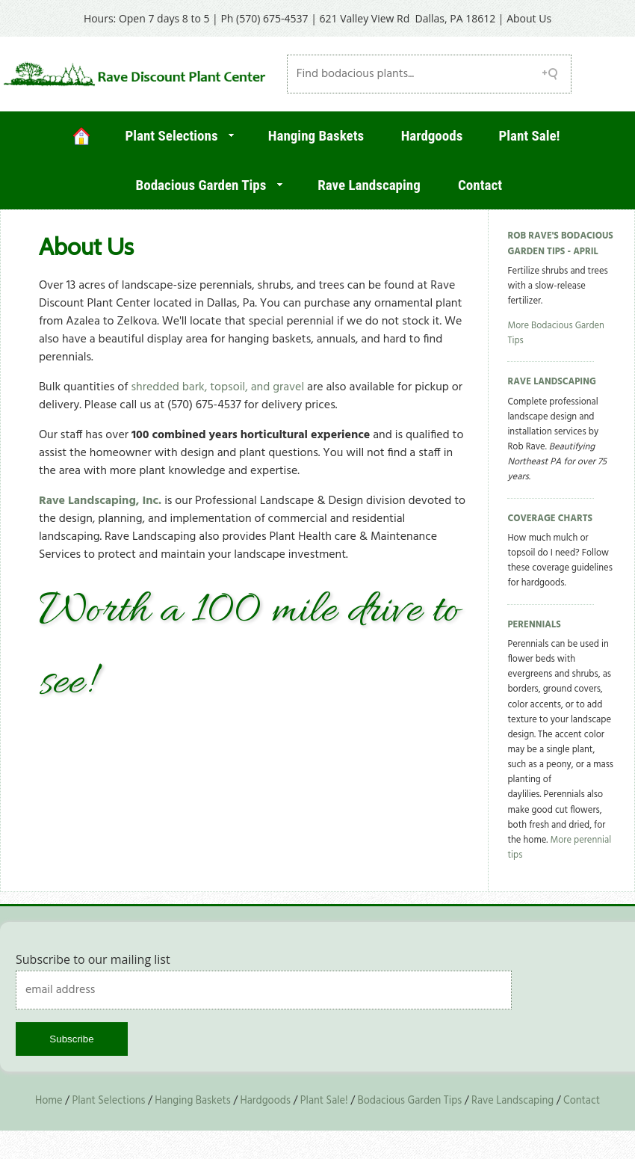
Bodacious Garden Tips (201, 185)
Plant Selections (171, 135)
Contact (480, 185)
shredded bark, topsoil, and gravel (217, 387)
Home (49, 1101)
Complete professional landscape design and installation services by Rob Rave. (557, 440)
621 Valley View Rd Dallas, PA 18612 (408, 18)
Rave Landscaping (369, 185)
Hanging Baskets (316, 135)
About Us (529, 18)
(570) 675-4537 (272, 18)
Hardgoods (432, 135)
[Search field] (429, 74)
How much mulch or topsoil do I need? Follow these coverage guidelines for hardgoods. (559, 561)
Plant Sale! (529, 135)
